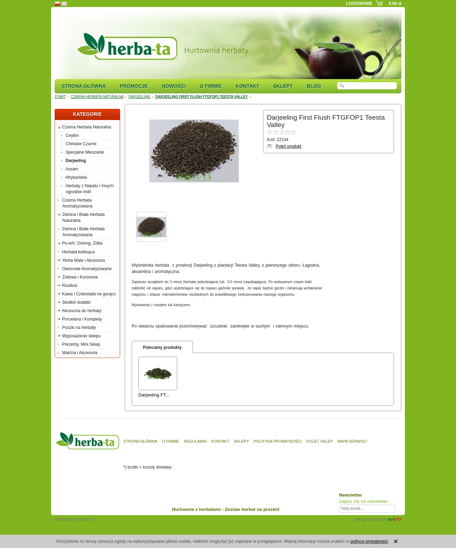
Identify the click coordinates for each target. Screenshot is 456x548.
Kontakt (247, 86)
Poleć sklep (319, 441)
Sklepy (283, 86)
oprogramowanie (370, 519)
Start (60, 97)
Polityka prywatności (278, 441)
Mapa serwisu (352, 441)
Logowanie (359, 3)
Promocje (134, 86)
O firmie (211, 86)
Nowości (174, 86)
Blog (314, 86)
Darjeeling (140, 97)
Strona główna (84, 86)
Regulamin (195, 441)
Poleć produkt (288, 146)
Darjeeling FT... (154, 395)
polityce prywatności (369, 541)
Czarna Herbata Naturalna (97, 97)
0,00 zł (395, 3)
